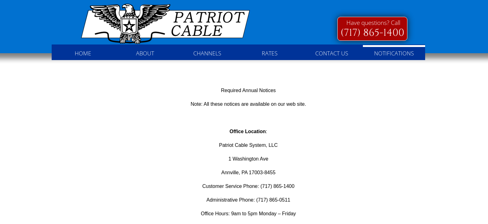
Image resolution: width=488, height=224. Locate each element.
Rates (270, 53)
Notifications (394, 53)
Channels (207, 53)
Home (83, 53)
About (145, 53)
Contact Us (331, 53)
